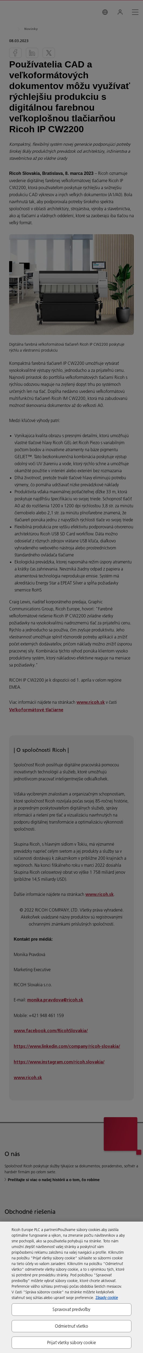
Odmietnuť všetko (71, 1326)
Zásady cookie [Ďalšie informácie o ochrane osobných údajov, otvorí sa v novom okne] (107, 1297)
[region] (71, 1287)
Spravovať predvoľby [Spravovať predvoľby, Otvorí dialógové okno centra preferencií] (71, 1309)
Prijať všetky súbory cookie (71, 1342)
